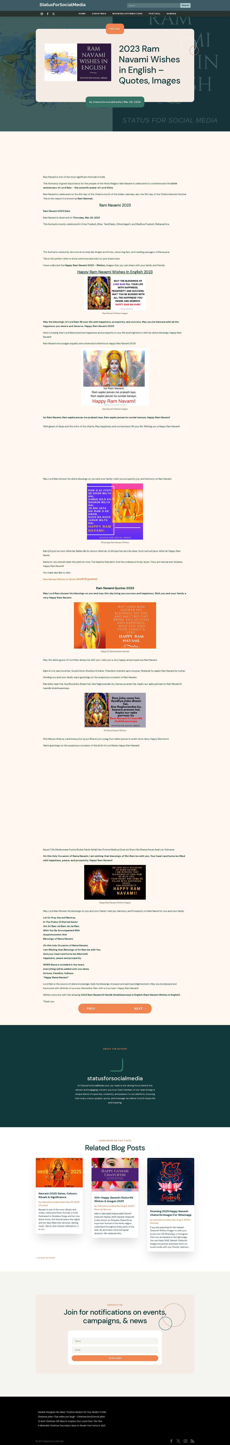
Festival (154, 14)
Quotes (107, 1209)
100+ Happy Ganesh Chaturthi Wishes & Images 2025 (113, 1199)
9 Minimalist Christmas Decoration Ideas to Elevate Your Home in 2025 (71, 1425)
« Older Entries (45, 1258)
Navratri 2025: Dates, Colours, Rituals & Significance (58, 1195)
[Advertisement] (122, 153)
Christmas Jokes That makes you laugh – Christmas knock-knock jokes (71, 1416)
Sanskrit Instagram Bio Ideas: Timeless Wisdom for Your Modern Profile (72, 1412)
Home (82, 14)
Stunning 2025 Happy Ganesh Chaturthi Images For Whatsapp (170, 1213)
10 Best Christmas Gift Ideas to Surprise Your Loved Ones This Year (70, 1421)
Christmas (99, 14)
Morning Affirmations (128, 14)
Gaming (171, 14)
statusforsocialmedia (107, 101)
